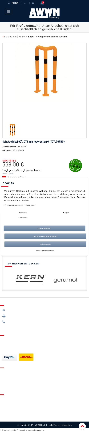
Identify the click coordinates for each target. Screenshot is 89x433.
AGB (4, 409)
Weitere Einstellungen (45, 250)
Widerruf (7, 414)
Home (21, 36)
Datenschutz (9, 405)
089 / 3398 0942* (14, 317)
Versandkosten (33, 174)
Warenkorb (8, 382)
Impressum (8, 418)
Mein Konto (8, 387)
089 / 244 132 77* (14, 323)
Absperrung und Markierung (53, 36)
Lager (31, 36)
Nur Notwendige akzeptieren (45, 236)
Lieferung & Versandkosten (17, 340)
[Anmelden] (33, 3)
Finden (13, 2)
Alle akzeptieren (44, 228)
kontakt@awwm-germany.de (19, 311)
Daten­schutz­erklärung (14, 205)
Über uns (7, 400)
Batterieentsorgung (12, 350)
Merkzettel (8, 378)
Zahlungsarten (10, 345)
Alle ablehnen (45, 244)
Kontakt (6, 373)
